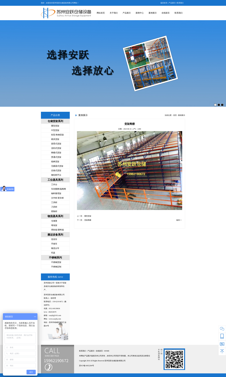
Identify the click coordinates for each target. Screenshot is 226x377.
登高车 (54, 239)
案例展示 (153, 13)
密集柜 (54, 211)
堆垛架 (54, 225)
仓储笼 (54, 221)
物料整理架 (56, 193)
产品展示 (172, 3)
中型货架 (55, 130)
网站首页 (101, 13)
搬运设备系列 (55, 234)
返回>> (179, 220)
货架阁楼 (87, 220)
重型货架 (55, 126)
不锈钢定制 (56, 267)
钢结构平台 (56, 175)
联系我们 (180, 3)
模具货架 (55, 139)
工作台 (54, 184)
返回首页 (163, 3)
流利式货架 (56, 148)
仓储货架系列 (55, 121)
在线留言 (166, 13)
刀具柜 (54, 207)
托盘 (53, 253)
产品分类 (55, 115)
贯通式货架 (56, 157)
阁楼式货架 (56, 153)
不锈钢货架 (56, 262)
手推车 (54, 244)
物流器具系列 (55, 216)
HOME (106, 351)
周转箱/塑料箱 (57, 230)
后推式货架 (56, 170)
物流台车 (55, 248)
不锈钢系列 (55, 257)
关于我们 (114, 13)
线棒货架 (55, 162)
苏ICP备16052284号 (86, 366)
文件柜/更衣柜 (57, 198)
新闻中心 (140, 13)
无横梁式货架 (57, 166)
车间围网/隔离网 (58, 189)
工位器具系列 (55, 179)
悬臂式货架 (56, 144)
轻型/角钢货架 (57, 135)
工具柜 (54, 202)
